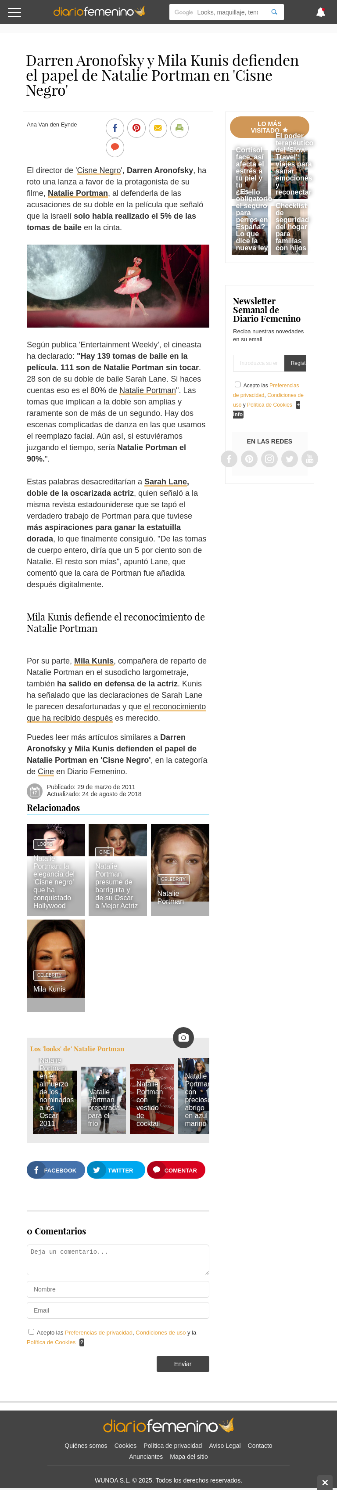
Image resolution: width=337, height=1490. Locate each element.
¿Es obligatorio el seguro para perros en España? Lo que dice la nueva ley (254, 220)
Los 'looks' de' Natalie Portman (77, 1049)
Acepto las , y (268, 395)
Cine (46, 771)
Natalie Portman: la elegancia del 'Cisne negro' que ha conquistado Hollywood (54, 882)
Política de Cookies (51, 1342)
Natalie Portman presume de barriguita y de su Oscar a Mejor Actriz (116, 885)
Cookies (126, 1445)
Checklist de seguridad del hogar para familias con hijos (292, 227)
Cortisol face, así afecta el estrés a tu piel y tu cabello (250, 171)
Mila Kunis (94, 661)
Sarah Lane (165, 481)
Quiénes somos (86, 1445)
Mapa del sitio (189, 1456)
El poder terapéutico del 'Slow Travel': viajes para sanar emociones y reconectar (294, 164)
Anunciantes (146, 1456)
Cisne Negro (99, 170)
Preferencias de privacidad (99, 1332)
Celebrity (173, 879)
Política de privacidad (172, 1445)
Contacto (260, 1445)
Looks (44, 844)
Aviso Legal (224, 1445)
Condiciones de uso (161, 1332)
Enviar (183, 1363)
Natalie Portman (78, 193)
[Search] (274, 12)
